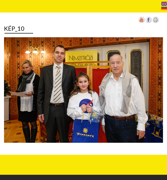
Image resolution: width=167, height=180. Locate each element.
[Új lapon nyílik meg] (148, 22)
